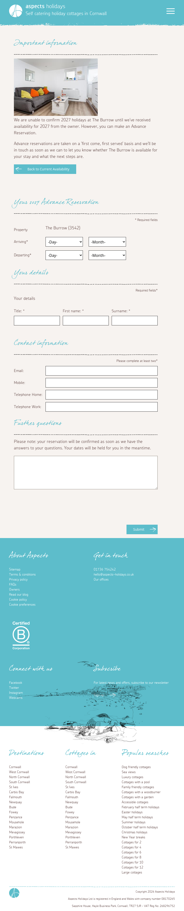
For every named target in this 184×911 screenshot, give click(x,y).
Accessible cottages (135, 802)
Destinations (26, 754)
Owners (14, 589)
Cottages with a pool (136, 782)
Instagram (16, 693)
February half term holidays (140, 807)
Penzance (15, 817)
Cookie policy (18, 599)
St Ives (13, 787)
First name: (73, 311)
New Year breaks (133, 837)
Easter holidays (132, 812)
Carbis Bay (16, 792)
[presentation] (50, 515)
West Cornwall (19, 772)
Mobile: (19, 383)
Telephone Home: (28, 395)
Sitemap (14, 569)
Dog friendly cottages (136, 767)
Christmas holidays (134, 832)
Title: (19, 311)
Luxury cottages (132, 777)
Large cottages (132, 872)
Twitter (14, 688)
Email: (19, 371)
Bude (12, 807)
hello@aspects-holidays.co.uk (114, 574)
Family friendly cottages (138, 787)
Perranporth (17, 842)
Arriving (20, 242)
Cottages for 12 (132, 867)
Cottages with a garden (138, 797)
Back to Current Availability (48, 169)
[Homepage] (15, 11)
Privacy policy (18, 579)
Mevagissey (17, 832)
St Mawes (16, 847)
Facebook (15, 683)
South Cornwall (19, 782)
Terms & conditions (22, 574)
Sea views (129, 772)
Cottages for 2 (131, 842)
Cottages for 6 (131, 852)
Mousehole (16, 822)
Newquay (15, 802)
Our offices (101, 579)
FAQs (12, 584)
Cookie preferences (22, 604)
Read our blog (18, 594)
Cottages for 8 (131, 857)
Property (21, 230)
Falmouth (15, 797)
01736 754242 (105, 569)
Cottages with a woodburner (141, 792)
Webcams (16, 698)
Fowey (13, 812)
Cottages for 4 (131, 847)
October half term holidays (140, 827)
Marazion (15, 827)
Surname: (121, 311)
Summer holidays (133, 822)
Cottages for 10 (132, 862)
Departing (21, 255)
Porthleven (16, 837)
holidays (45, 6)
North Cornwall (19, 777)
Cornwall (15, 767)
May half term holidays (137, 817)
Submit (138, 529)
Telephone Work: (27, 407)
